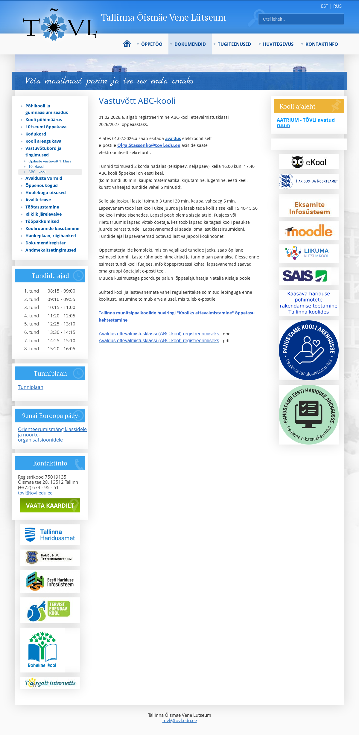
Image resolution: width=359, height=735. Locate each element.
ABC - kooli (37, 171)
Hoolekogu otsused (45, 192)
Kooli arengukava (43, 141)
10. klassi (36, 166)
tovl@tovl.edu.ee (35, 493)
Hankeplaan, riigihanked (50, 235)
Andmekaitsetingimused (50, 250)
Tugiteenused (234, 44)
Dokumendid (190, 44)
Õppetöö (151, 44)
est (324, 6)
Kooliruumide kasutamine (52, 228)
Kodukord (35, 134)
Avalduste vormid (43, 178)
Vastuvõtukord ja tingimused (43, 151)
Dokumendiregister (45, 243)
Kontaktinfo (321, 44)
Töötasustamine (42, 207)
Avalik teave (38, 200)
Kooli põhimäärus (43, 119)
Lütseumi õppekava (45, 127)
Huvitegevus (278, 44)
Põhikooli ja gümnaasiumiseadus (46, 109)
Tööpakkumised (42, 221)
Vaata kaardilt (50, 505)
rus (337, 6)
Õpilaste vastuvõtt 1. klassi (50, 161)
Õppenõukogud (41, 185)
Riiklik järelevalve (43, 214)
